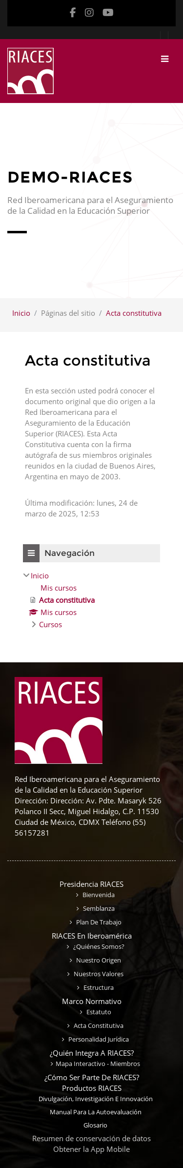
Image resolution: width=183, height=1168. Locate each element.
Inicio (21, 313)
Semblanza (98, 908)
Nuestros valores (97, 973)
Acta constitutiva (134, 313)
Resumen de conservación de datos (91, 1138)
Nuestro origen (98, 960)
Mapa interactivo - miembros (98, 1063)
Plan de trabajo (98, 922)
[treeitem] (91, 600)
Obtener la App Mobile (91, 1149)
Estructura (98, 987)
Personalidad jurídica (98, 1039)
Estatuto (98, 1011)
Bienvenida (98, 894)
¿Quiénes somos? (98, 946)
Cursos (50, 624)
